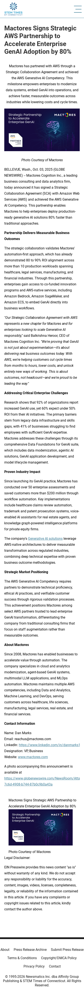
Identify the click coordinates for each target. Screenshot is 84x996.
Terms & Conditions (22, 958)
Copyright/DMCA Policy (59, 958)
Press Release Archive (30, 950)
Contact (55, 966)
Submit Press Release (67, 950)
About (4, 950)
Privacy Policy (34, 966)
